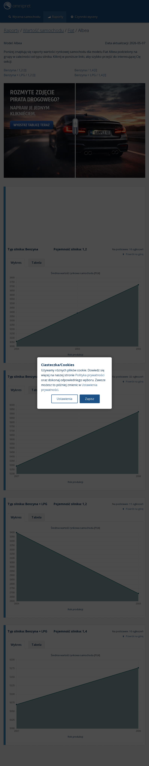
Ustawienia (64, 399)
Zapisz (89, 399)
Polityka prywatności (89, 375)
